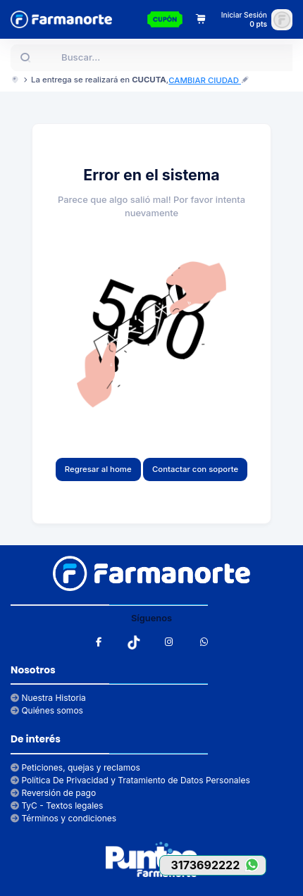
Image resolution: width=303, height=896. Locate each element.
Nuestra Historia (48, 697)
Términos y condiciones (63, 818)
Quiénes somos (47, 710)
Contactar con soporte (195, 469)
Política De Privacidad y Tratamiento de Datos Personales (130, 780)
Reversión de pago (53, 793)
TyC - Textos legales (57, 805)
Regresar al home (98, 469)
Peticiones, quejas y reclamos (75, 767)
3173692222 (218, 864)
